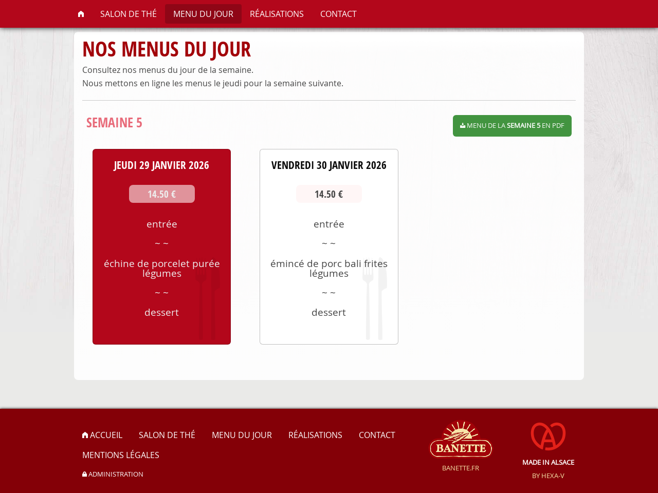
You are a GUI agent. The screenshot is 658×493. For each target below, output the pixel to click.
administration (112, 474)
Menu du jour (203, 14)
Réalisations (277, 14)
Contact (338, 14)
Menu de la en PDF (512, 125)
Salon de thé (128, 14)
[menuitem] (81, 14)
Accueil (102, 435)
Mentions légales (120, 455)
